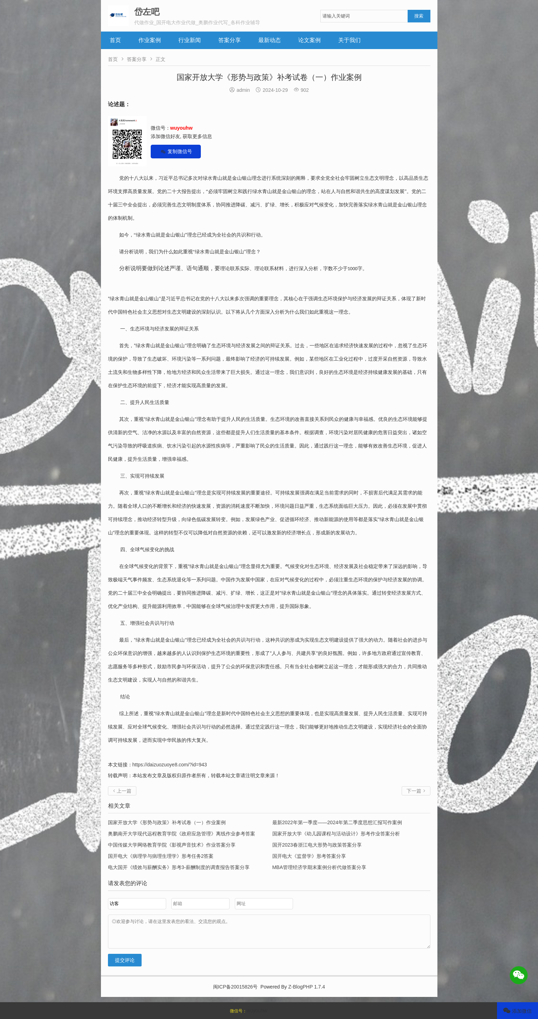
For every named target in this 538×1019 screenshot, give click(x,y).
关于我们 (349, 40)
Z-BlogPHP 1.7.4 (306, 992)
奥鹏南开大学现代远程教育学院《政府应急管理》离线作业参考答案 (181, 833)
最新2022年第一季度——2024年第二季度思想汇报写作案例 (337, 822)
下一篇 (416, 791)
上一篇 (122, 791)
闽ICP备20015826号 (235, 992)
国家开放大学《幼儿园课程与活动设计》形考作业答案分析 (336, 833)
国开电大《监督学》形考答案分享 (309, 856)
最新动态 (269, 40)
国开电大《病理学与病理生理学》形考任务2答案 (161, 856)
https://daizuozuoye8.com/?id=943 (169, 764)
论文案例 (309, 40)
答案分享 (229, 40)
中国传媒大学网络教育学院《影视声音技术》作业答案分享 (172, 845)
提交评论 (125, 965)
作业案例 (149, 40)
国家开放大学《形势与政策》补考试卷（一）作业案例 (167, 822)
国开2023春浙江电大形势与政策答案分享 (317, 845)
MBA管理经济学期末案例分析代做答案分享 (319, 867)
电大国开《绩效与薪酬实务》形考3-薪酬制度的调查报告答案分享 (179, 867)
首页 (115, 40)
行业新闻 (189, 40)
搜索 (418, 16)
